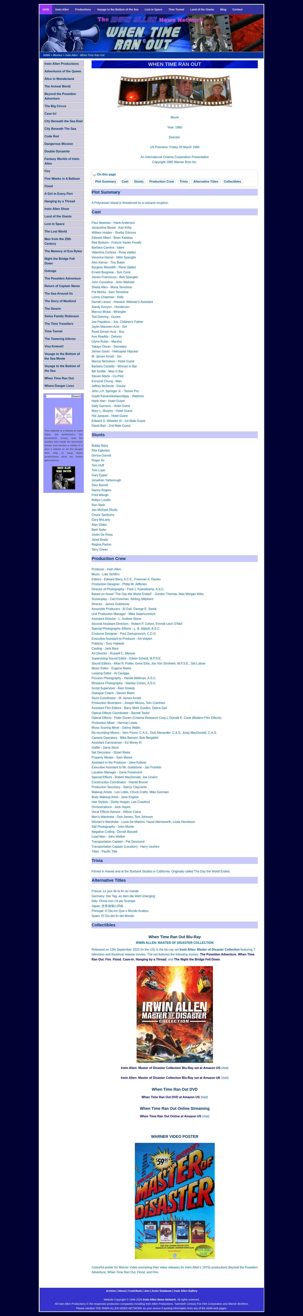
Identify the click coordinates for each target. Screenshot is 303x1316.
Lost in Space (153, 9)
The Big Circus (55, 106)
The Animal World (57, 86)
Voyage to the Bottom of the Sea (117, 9)
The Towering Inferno (60, 338)
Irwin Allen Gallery (185, 1290)
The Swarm (52, 308)
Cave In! (50, 113)
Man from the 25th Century (57, 241)
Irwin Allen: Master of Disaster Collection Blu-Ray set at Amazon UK (170, 1077)
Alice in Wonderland (59, 78)
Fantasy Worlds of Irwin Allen (61, 161)
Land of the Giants (202, 9)
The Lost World (55, 231)
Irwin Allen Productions (61, 63)
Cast (125, 181)
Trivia (184, 181)
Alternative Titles (205, 181)
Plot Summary (105, 181)
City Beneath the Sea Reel (63, 121)
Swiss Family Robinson (61, 316)
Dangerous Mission (58, 143)
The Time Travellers (58, 323)
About (122, 1290)
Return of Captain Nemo (62, 286)
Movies (57, 55)
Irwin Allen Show (56, 208)
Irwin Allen (62, 9)
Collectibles (232, 181)
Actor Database (162, 1290)
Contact (237, 9)
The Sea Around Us (58, 293)
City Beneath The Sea (60, 128)
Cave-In (128, 959)
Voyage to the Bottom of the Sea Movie (62, 356)
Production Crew (161, 181)
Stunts (139, 181)
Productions (83, 9)
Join (147, 1290)
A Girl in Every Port (58, 193)
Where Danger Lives (59, 385)
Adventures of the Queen (62, 71)
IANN (46, 9)
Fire (108, 959)
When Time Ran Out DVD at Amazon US (170, 1097)
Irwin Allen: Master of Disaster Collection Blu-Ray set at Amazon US (170, 1068)
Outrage (50, 271)
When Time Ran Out (59, 378)
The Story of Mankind (60, 301)
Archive (111, 1290)
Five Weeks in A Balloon (62, 178)
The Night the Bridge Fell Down (197, 959)
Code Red (51, 136)
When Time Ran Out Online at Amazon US (170, 1116)
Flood (117, 959)
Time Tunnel (176, 9)
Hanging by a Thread (151, 959)
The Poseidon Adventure (218, 954)
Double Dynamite (57, 151)
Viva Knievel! (54, 346)
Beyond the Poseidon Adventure (60, 96)
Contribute (135, 1290)
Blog (223, 9)
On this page (106, 174)
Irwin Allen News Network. (160, 1299)
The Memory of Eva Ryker (63, 251)
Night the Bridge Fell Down (59, 261)
